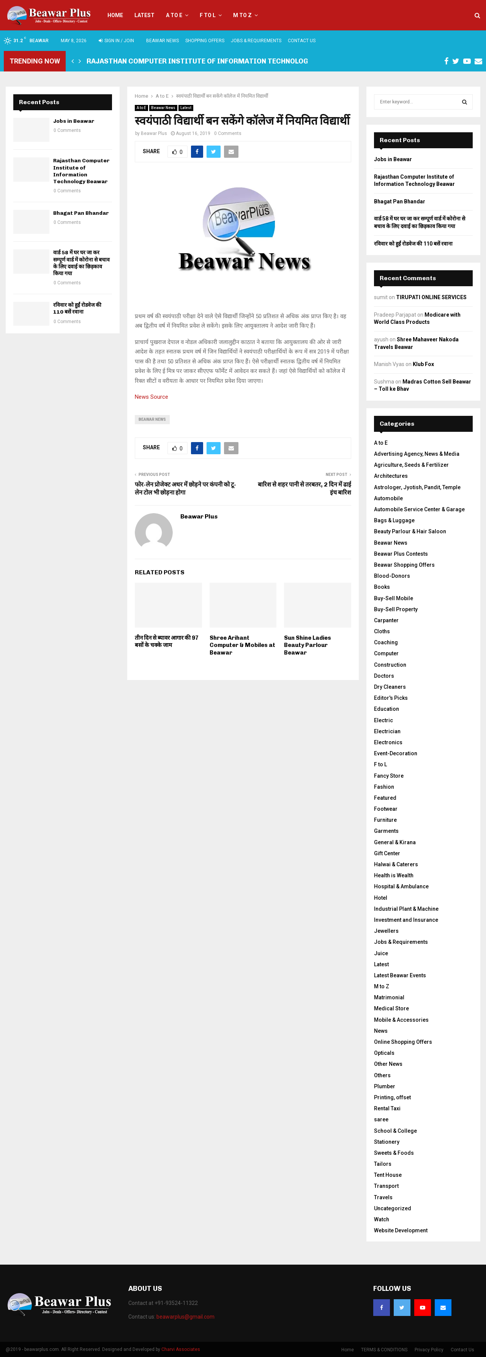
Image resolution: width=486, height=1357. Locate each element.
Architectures (391, 476)
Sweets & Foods (394, 1153)
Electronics (388, 742)
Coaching (386, 642)
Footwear (386, 809)
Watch (381, 1219)
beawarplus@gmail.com (185, 1317)
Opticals (384, 1053)
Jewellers (386, 931)
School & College (395, 1131)
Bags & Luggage (394, 520)
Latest (144, 15)
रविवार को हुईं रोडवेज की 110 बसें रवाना (77, 308)
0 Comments (227, 133)
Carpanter (386, 620)
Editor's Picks (391, 698)
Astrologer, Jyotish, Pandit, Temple (417, 487)
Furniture (385, 820)
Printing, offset (392, 1097)
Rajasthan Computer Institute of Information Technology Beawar (214, 61)
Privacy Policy (429, 1349)
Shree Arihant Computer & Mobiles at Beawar (242, 645)
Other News (388, 1064)
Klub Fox (423, 364)
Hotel (380, 898)
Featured (385, 798)
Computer (386, 653)
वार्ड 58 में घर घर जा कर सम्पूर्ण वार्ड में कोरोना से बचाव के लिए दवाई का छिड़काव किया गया (81, 263)
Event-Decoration (395, 753)
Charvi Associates (180, 1349)
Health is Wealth (393, 875)
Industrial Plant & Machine (406, 909)
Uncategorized (392, 1208)
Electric (383, 720)
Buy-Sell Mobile (393, 598)
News (381, 1031)
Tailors (382, 1164)
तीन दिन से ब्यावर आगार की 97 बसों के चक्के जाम (167, 641)
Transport (386, 1186)
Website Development (401, 1230)
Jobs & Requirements (256, 40)
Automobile (388, 498)
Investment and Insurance (406, 920)
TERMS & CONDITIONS (384, 1349)
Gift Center (387, 853)
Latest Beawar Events (400, 975)
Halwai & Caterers (396, 864)
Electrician (387, 731)
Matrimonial (389, 997)
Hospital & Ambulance (401, 886)
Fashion (384, 787)
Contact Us (302, 40)
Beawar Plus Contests (401, 554)
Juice (381, 953)
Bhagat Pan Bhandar (81, 213)
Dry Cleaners (390, 687)
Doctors (384, 676)
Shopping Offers (204, 40)
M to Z (242, 15)
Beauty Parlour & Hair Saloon (410, 531)
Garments (386, 831)
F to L (208, 15)
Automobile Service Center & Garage (419, 509)
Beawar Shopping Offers (404, 565)
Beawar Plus (154, 133)
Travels (383, 1197)
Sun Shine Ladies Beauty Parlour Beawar (307, 645)
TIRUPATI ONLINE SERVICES (431, 297)
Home (115, 15)
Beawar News (162, 40)
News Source (151, 396)
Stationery (386, 1142)
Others (382, 1075)
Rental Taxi (387, 1108)
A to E (174, 15)
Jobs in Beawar (74, 121)
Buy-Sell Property (396, 609)
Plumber (384, 1086)
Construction (390, 665)
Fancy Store (389, 776)
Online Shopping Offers (403, 1042)
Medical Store (391, 1008)
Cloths (382, 631)
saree (381, 1119)
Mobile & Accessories (401, 1020)
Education (386, 709)
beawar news (152, 419)
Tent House (388, 1175)
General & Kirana (395, 842)
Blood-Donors (392, 576)
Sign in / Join (116, 40)
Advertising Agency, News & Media (416, 454)
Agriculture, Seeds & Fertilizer (411, 465)
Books (382, 587)
